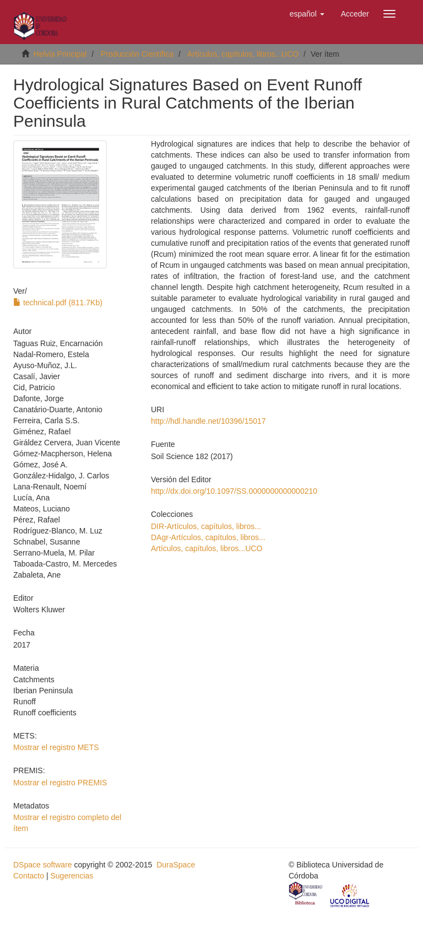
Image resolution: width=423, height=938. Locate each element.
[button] (307, 14)
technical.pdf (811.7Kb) (57, 302)
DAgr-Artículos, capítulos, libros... (208, 537)
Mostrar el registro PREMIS (60, 782)
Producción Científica (137, 54)
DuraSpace (175, 864)
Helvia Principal (60, 54)
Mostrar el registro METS (56, 747)
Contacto (28, 875)
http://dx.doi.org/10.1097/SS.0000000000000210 (234, 491)
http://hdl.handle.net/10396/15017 (208, 421)
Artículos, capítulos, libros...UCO (243, 54)
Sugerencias (71, 875)
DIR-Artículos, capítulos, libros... (206, 526)
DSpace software (42, 864)
